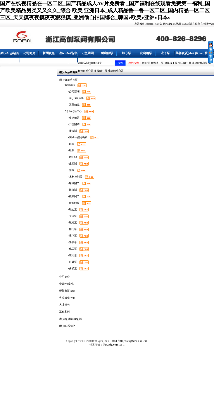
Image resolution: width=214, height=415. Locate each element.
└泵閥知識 (71, 104)
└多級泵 (70, 268)
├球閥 (69, 143)
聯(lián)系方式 (204, 53)
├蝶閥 (69, 150)
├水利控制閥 (73, 176)
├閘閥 (69, 170)
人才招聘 (64, 304)
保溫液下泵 (171, 62)
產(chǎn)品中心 (68, 58)
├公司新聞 (71, 91)
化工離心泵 (184, 62)
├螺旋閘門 (71, 183)
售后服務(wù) (67, 297)
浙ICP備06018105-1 (114, 344)
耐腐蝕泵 (107, 53)
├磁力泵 (70, 255)
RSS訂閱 (187, 23)
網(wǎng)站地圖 (172, 23)
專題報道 (139, 23)
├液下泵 (70, 235)
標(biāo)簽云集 (153, 23)
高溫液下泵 (157, 62)
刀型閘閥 (87, 53)
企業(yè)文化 (66, 283)
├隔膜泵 (70, 242)
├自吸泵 (70, 261)
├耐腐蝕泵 (71, 202)
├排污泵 (70, 229)
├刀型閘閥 (71, 124)
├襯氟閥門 (71, 196)
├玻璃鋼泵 (71, 117)
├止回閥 (70, 163)
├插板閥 (70, 189)
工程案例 (64, 311)
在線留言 (197, 23)
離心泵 (126, 53)
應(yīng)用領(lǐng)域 (70, 318)
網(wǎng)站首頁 (9, 58)
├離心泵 (70, 209)
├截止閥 (70, 157)
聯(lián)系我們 (67, 325)
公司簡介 (29, 53)
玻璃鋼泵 (146, 53)
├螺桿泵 (70, 222)
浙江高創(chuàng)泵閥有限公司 (130, 340)
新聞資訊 (49, 53)
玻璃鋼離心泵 (116, 70)
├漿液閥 (70, 130)
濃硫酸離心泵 (200, 62)
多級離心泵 (100, 70)
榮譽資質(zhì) (185, 53)
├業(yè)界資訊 (74, 98)
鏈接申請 (209, 23)
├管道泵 (70, 216)
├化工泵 (70, 248)
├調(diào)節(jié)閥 (75, 137)
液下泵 (165, 53)
